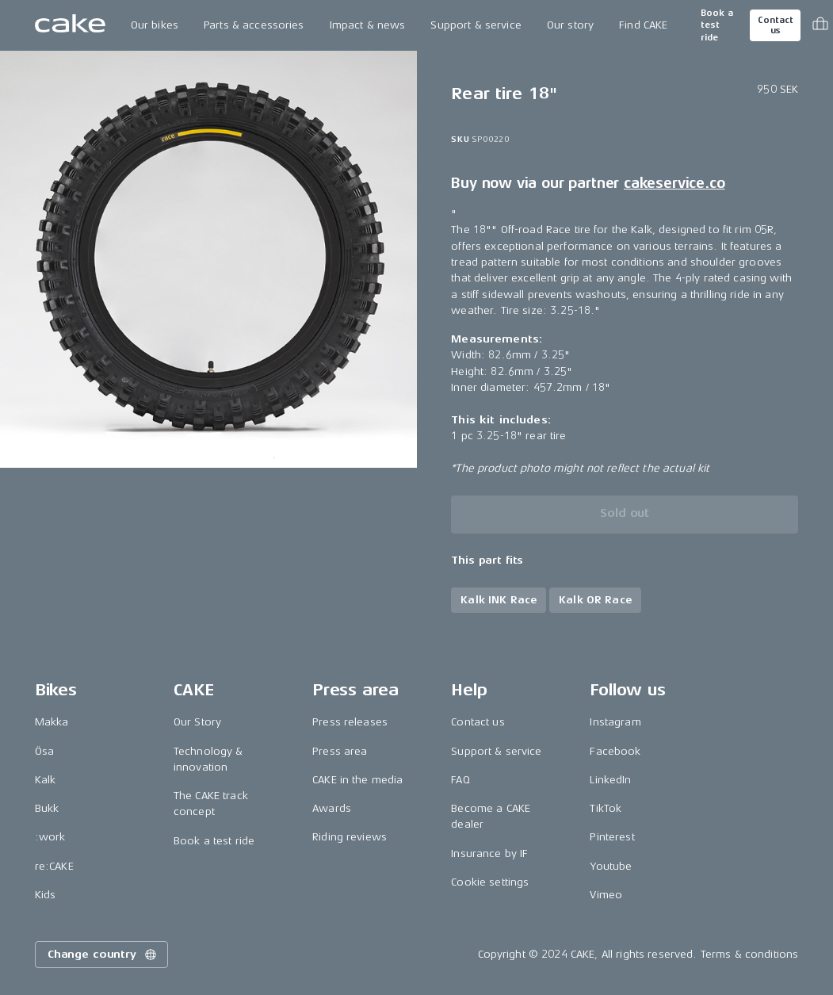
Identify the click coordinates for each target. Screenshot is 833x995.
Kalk (45, 780)
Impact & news (368, 25)
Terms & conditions (750, 954)
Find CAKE (643, 25)
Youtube (611, 866)
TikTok (605, 808)
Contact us (775, 25)
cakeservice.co (674, 183)
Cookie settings (490, 882)
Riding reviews (349, 837)
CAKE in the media (357, 780)
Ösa (44, 751)
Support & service (475, 25)
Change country (103, 954)
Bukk (47, 808)
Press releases (350, 722)
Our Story (197, 722)
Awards (331, 808)
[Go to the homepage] (70, 25)
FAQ (460, 780)
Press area (339, 751)
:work (50, 837)
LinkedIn (610, 780)
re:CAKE (54, 866)
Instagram (615, 722)
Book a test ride (717, 25)
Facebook (615, 751)
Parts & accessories (254, 25)
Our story (570, 25)
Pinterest (612, 837)
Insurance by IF (489, 853)
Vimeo (606, 895)
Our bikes (154, 25)
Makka (52, 722)
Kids (45, 895)
